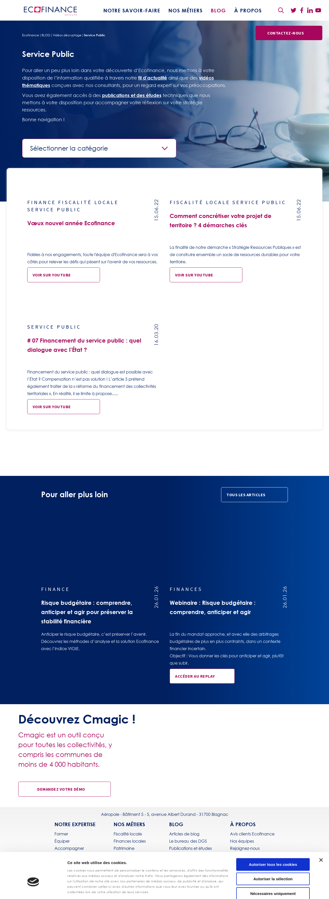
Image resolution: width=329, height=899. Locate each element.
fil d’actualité (152, 77)
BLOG (218, 10)
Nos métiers (185, 10)
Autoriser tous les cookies (273, 836)
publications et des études (131, 95)
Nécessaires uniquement (273, 865)
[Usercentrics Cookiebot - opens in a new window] (33, 889)
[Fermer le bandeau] (321, 831)
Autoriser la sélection (273, 850)
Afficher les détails (182, 889)
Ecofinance (30, 35)
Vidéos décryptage (67, 35)
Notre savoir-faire (131, 10)
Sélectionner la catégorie (69, 148)
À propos (248, 10)
